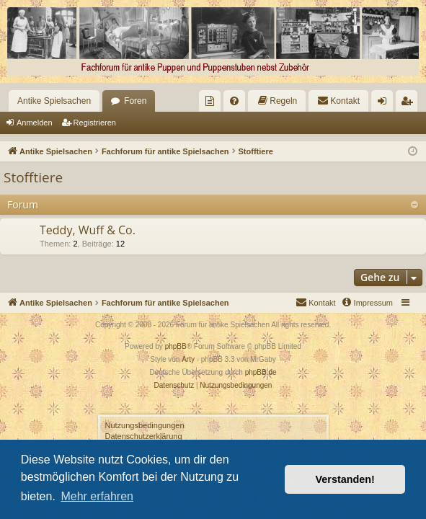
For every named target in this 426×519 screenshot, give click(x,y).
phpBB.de (261, 372)
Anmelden (35, 122)
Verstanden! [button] (345, 479)
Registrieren (95, 122)
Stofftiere (33, 177)
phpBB (176, 346)
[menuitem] (210, 101)
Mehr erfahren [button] (97, 496)
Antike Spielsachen (54, 101)
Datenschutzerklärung (143, 436)
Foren (135, 101)
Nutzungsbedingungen (145, 425)
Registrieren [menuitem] (409, 104)
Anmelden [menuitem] (385, 104)
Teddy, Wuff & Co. (88, 230)
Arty (188, 359)
